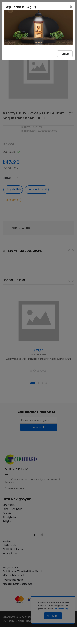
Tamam (65, 53)
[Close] (71, 6)
